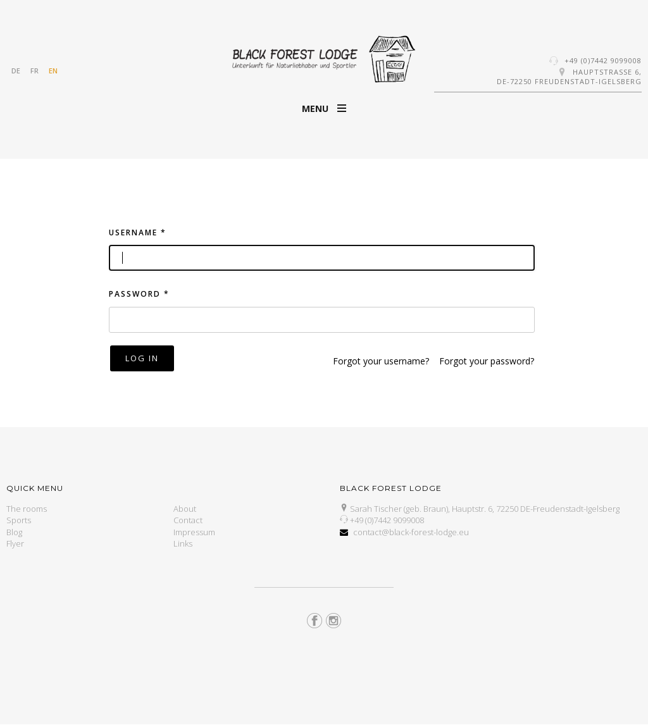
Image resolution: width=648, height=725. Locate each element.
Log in (142, 358)
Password (139, 293)
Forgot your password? (486, 361)
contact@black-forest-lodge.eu (411, 532)
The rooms (26, 508)
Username (137, 232)
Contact (187, 520)
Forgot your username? (381, 361)
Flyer (15, 543)
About (184, 508)
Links (182, 543)
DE (15, 70)
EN (53, 70)
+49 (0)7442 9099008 (603, 60)
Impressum (194, 532)
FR (34, 70)
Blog (14, 532)
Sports (18, 520)
